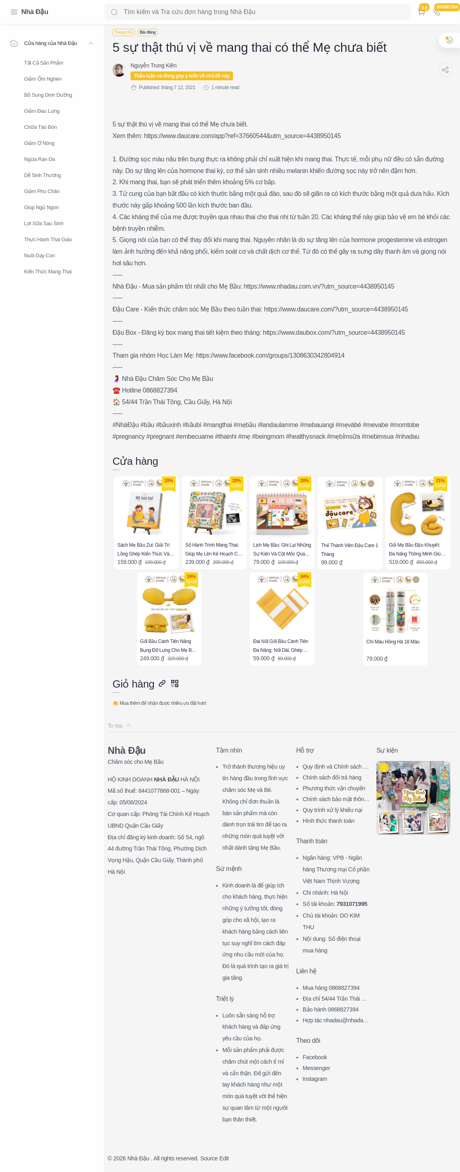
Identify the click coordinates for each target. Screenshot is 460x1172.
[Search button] (114, 12)
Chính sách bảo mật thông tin (335, 800)
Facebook (315, 1057)
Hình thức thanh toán (328, 821)
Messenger (316, 1068)
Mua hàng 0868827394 (331, 988)
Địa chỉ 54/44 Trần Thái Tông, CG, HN (335, 999)
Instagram (315, 1079)
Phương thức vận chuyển (334, 788)
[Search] (257, 12)
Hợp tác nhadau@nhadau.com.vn (335, 1021)
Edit (224, 1158)
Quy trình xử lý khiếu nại (332, 810)
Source (209, 1158)
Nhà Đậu (34, 12)
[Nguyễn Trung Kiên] (153, 65)
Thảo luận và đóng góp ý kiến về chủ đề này (182, 76)
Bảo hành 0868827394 (330, 1009)
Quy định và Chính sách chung (336, 767)
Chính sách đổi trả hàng (332, 777)
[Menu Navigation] (14, 12)
